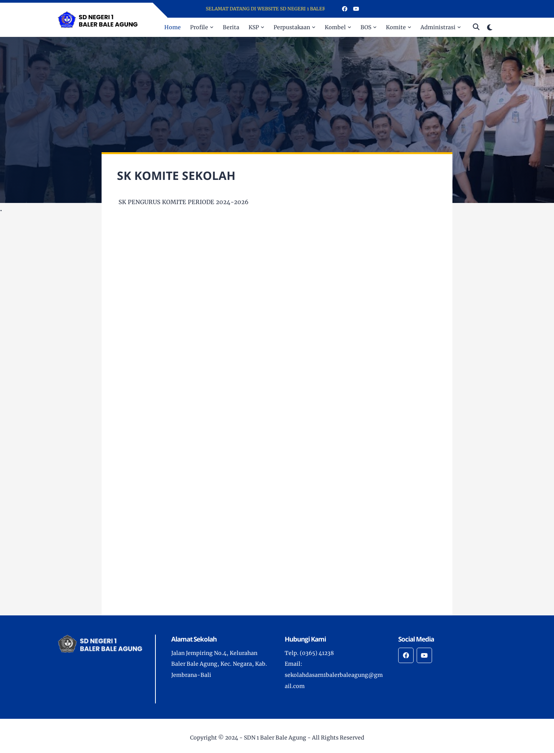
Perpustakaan (292, 27)
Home (172, 27)
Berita (231, 27)
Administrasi (438, 27)
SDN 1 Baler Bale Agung (275, 737)
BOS (365, 27)
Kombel (335, 27)
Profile (199, 27)
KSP (254, 27)
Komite (396, 27)
